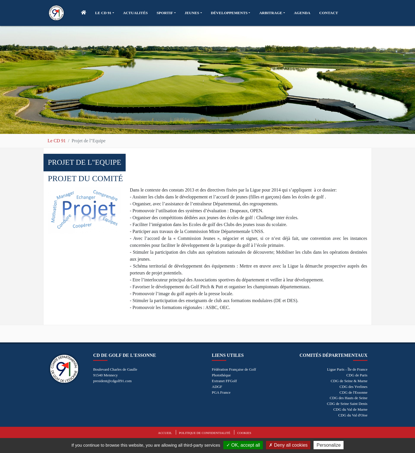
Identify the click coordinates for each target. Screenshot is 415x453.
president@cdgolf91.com (112, 381)
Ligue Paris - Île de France (347, 369)
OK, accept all (243, 445)
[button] (104, 13)
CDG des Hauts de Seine (348, 398)
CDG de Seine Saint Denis (347, 403)
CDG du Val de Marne (350, 409)
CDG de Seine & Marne (349, 381)
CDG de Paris (356, 375)
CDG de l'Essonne (353, 392)
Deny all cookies (288, 445)
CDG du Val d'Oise (352, 415)
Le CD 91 (57, 140)
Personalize (328, 445)
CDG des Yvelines (353, 386)
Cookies (244, 433)
